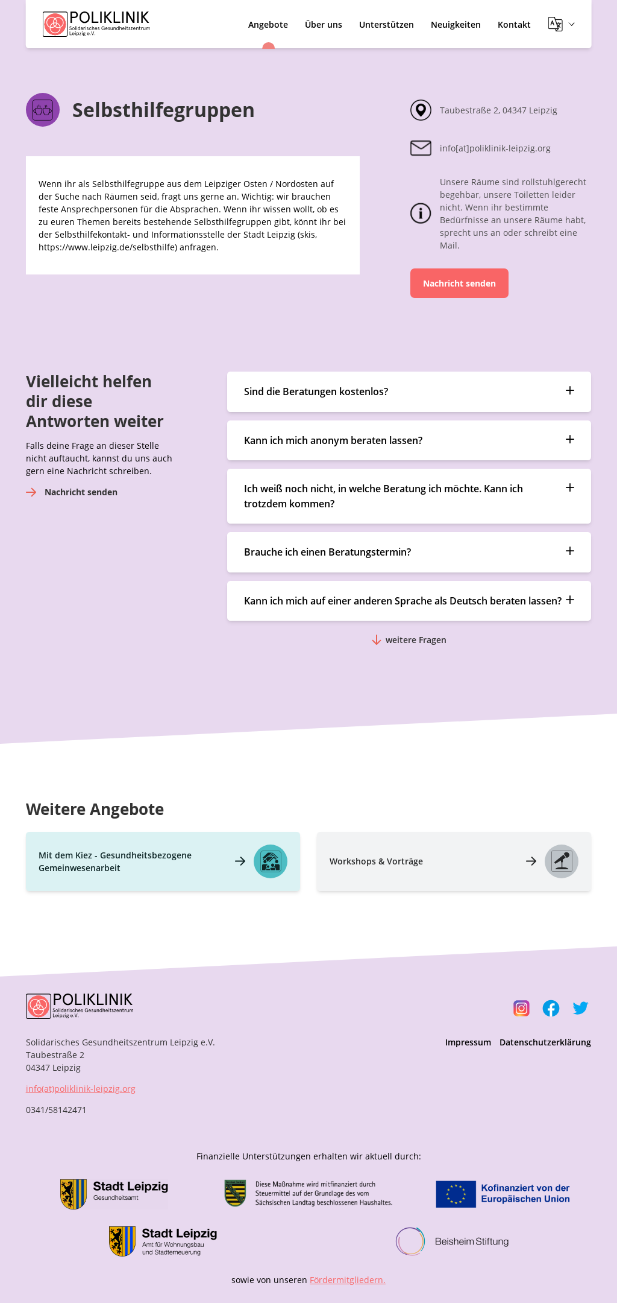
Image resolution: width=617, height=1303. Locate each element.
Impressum (468, 1042)
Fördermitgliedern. (348, 1280)
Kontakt (514, 24)
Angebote (268, 24)
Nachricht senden (459, 283)
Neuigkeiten (456, 24)
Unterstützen (386, 24)
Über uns (323, 24)
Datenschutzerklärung (545, 1042)
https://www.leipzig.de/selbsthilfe (107, 247)
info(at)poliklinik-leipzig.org (81, 1088)
